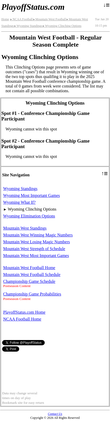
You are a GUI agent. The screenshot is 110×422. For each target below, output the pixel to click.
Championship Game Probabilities (32, 294)
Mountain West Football (49, 19)
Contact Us (55, 414)
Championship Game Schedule (29, 281)
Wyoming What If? (19, 202)
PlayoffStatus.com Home (24, 312)
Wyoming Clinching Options (61, 26)
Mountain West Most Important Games (36, 255)
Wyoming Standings (28, 26)
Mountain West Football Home (29, 267)
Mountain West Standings (25, 228)
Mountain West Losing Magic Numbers (36, 242)
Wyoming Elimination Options (29, 216)
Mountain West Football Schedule (32, 274)
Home (5, 19)
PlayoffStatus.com (32, 7)
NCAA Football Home (22, 319)
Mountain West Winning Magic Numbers (38, 235)
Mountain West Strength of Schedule (34, 248)
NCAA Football (21, 19)
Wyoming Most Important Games (31, 195)
